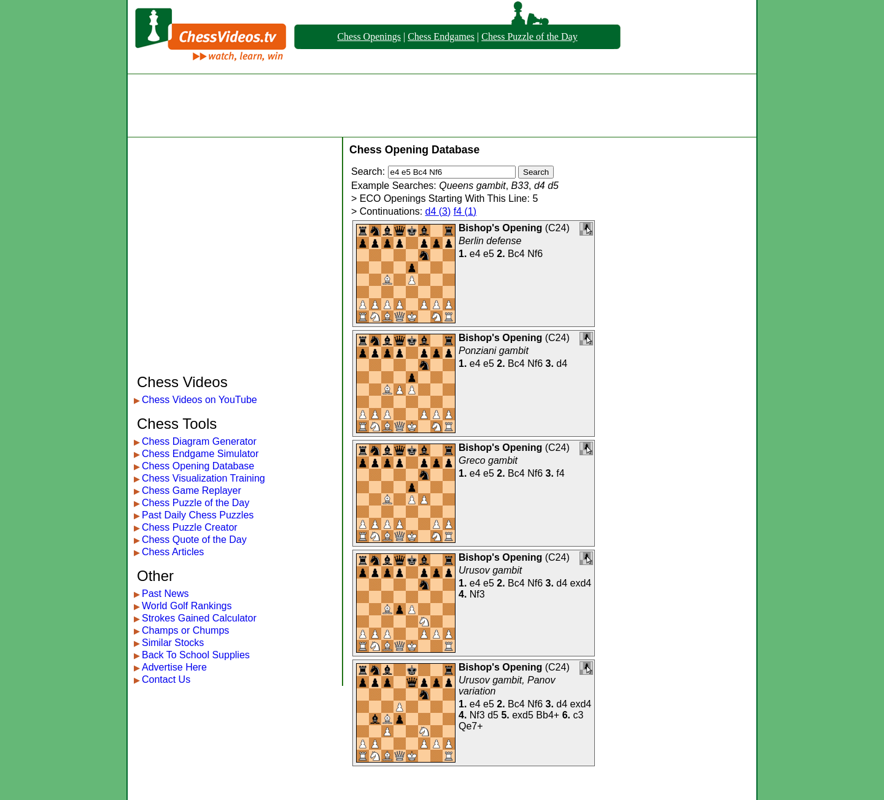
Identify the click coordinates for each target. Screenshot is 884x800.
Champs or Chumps (185, 630)
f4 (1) (465, 211)
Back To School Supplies (196, 655)
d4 (561, 363)
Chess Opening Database (198, 466)
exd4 (581, 583)
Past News (165, 593)
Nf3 (477, 594)
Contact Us (166, 679)
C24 (557, 228)
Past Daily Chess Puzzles (198, 515)
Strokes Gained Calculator (199, 618)
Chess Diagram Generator (199, 441)
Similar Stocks (173, 642)
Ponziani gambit (494, 350)
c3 (578, 715)
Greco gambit (488, 460)
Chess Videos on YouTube (199, 399)
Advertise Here (174, 667)
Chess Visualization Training (203, 478)
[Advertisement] (442, 105)
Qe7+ (471, 726)
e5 (488, 253)
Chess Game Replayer (191, 490)
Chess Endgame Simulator (200, 453)
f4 (560, 473)
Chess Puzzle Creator (190, 527)
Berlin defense (490, 241)
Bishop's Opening (500, 228)
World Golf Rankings (186, 606)
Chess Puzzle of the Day (529, 36)
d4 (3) (438, 211)
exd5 (522, 715)
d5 (492, 715)
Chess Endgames (441, 36)
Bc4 (516, 253)
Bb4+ (547, 715)
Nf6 (535, 253)
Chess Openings (369, 36)
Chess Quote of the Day (194, 539)
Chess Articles (173, 552)
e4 (475, 253)
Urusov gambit (490, 570)
